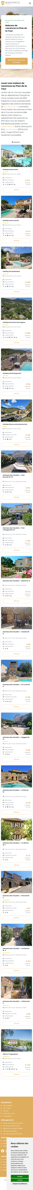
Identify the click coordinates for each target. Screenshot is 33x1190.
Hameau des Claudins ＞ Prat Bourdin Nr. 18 (14, 476)
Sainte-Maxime (7, 126)
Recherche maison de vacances (16, 61)
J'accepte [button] (19, 1176)
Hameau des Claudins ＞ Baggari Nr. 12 (16, 738)
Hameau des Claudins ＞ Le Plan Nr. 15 (16, 791)
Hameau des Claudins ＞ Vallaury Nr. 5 (16, 1002)
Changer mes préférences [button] (20, 1183)
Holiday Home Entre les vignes (14, 322)
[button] (30, 156)
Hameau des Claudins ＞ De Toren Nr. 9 (16, 685)
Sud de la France (11, 106)
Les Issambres (11, 129)
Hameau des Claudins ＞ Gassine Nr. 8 (16, 633)
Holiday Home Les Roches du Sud (15, 424)
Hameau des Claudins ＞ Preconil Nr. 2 (16, 897)
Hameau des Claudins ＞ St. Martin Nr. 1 (16, 844)
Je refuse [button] (19, 1180)
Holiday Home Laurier (11, 220)
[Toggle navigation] (30, 3)
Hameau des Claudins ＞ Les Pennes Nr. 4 (16, 949)
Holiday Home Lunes (10, 169)
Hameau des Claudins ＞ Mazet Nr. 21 (16, 581)
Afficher (16, 190)
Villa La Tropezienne (10, 1054)
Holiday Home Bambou (11, 271)
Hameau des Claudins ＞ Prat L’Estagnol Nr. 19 (14, 529)
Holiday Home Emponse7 (12, 373)
